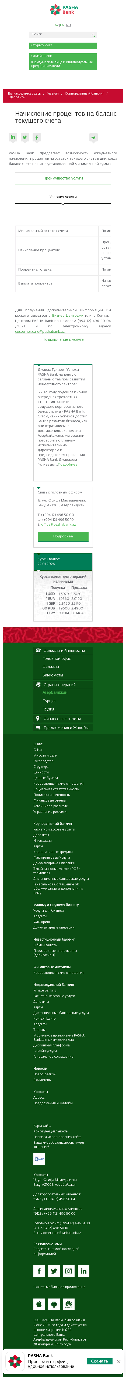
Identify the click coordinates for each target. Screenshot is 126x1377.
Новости (40, 1069)
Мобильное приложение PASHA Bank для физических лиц (59, 1038)
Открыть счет (41, 45)
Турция (49, 701)
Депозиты (17, 97)
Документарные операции (54, 927)
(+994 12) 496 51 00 (75, 1223)
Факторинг (41, 922)
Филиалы (51, 667)
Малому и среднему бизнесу (56, 905)
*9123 (37, 1213)
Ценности (41, 772)
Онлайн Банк (41, 56)
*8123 (37, 1199)
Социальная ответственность (56, 789)
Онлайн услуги (45, 1051)
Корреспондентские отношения (58, 783)
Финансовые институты (52, 967)
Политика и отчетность (51, 795)
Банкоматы (53, 675)
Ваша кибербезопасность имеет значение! (58, 1145)
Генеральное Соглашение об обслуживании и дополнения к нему (58, 889)
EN (62, 25)
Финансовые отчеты (49, 800)
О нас (37, 744)
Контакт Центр (44, 1018)
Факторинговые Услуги (51, 857)
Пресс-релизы (44, 1074)
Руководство (43, 761)
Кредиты (40, 916)
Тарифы (39, 1030)
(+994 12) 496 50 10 (53, 1228)
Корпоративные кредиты (53, 852)
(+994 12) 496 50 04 (59, 1199)
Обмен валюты (45, 945)
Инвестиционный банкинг (54, 939)
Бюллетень (42, 1080)
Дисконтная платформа (51, 1045)
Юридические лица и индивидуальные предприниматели (62, 64)
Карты (38, 846)
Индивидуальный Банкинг (53, 985)
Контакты (40, 1092)
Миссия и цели (45, 755)
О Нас (38, 750)
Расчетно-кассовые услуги (54, 829)
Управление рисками (49, 812)
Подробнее (68, 464)
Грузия (48, 709)
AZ (57, 25)
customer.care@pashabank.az (40, 332)
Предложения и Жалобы (53, 1103)
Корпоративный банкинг (84, 93)
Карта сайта (42, 1126)
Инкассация (42, 841)
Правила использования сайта (57, 1137)
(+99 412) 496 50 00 (59, 1213)
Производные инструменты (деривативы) (55, 953)
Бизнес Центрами (67, 315)
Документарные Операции (54, 863)
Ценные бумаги (45, 778)
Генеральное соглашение (53, 1056)
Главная (53, 93)
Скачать (99, 1361)
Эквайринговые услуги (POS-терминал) (56, 871)
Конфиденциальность (50, 1131)
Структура (40, 767)
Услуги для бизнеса (48, 910)
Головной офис (57, 659)
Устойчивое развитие (50, 806)
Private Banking (45, 990)
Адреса (38, 1097)
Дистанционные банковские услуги (61, 879)
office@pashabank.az (58, 524)
